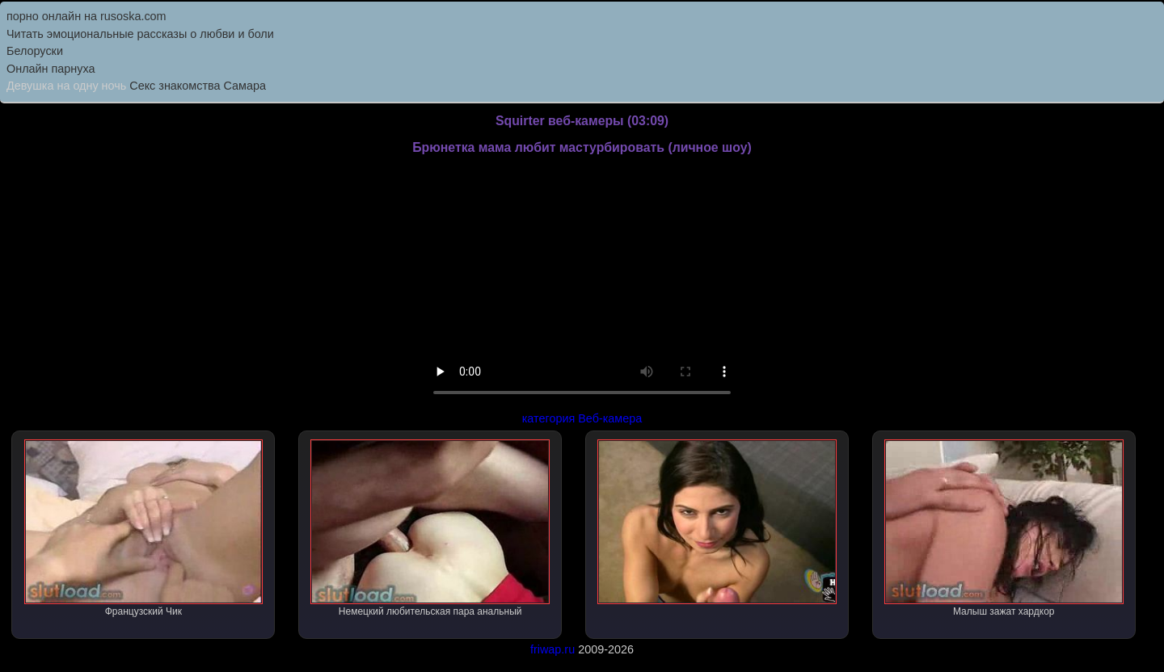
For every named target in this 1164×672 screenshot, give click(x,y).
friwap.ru (552, 649)
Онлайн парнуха (50, 68)
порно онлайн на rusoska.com (86, 16)
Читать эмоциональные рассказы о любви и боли (140, 33)
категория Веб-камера (582, 418)
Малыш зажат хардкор (1004, 528)
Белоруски (34, 50)
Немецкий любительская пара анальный (430, 528)
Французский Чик (144, 528)
